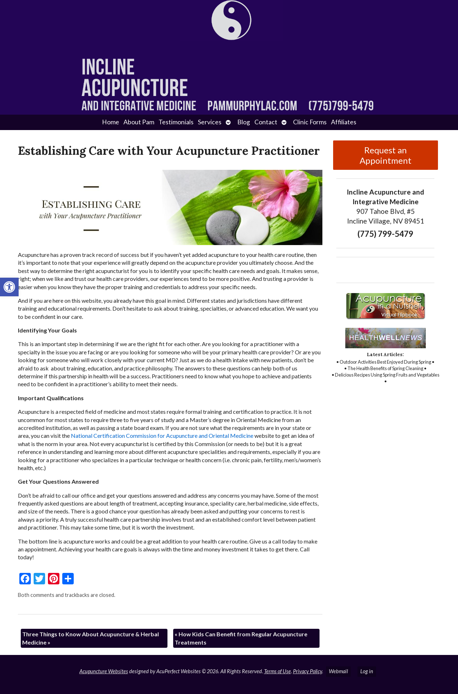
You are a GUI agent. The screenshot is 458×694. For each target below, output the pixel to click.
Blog (243, 122)
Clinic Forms (310, 122)
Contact (265, 122)
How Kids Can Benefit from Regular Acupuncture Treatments (241, 638)
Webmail (338, 671)
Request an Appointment (385, 155)
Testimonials (176, 122)
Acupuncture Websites (103, 671)
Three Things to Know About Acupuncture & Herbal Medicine (90, 638)
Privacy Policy (307, 671)
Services (209, 122)
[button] (9, 287)
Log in (366, 671)
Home (110, 122)
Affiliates (343, 122)
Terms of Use (277, 671)
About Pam (138, 122)
